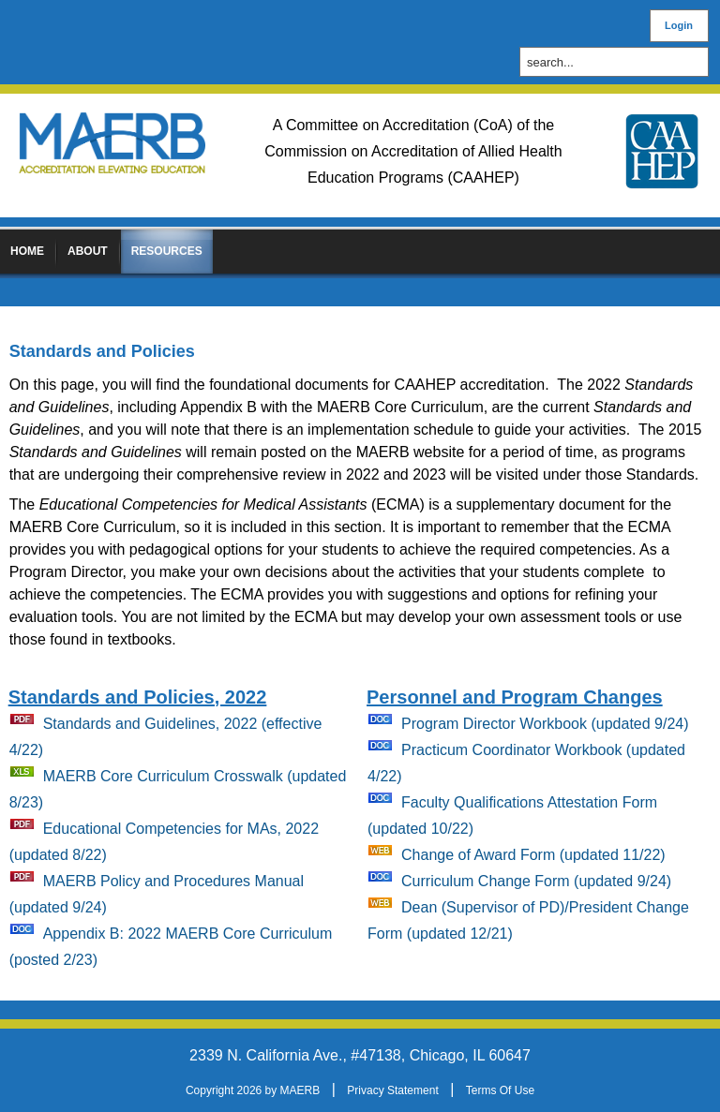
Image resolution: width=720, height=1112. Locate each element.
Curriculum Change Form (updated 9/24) (536, 881)
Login (679, 25)
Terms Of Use (500, 1090)
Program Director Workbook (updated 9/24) (545, 724)
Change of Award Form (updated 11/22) (533, 855)
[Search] (618, 62)
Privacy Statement (392, 1090)
